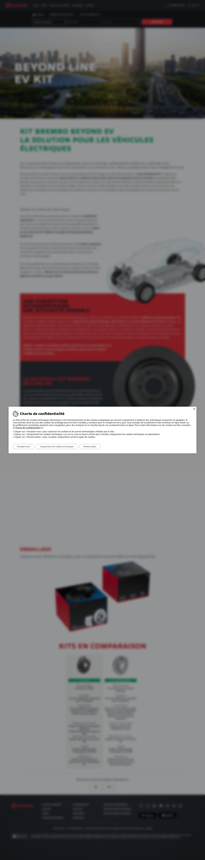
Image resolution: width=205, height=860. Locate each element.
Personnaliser (90, 446)
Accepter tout (23, 446)
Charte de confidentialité (27, 428)
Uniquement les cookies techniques (56, 446)
